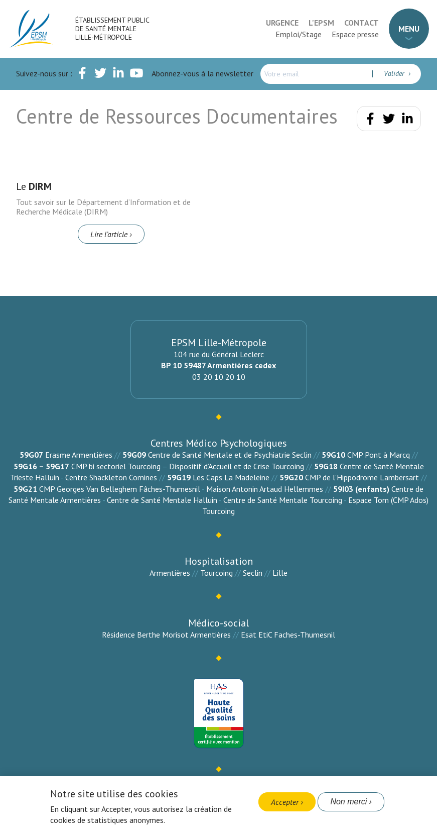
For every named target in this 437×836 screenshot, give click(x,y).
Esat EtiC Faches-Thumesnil (288, 635)
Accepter (285, 802)
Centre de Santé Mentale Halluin (162, 500)
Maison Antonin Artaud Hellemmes (264, 489)
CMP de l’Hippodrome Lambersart (362, 477)
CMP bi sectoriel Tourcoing (116, 466)
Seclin (252, 573)
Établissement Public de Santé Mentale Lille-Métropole (112, 28)
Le (34, 186)
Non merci (348, 801)
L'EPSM (321, 23)
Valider (395, 73)
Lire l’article (108, 234)
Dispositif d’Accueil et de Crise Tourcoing (236, 466)
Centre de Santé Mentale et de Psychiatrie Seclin (230, 455)
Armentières (170, 573)
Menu (408, 29)
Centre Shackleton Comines (111, 477)
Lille (279, 573)
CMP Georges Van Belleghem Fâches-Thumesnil (119, 489)
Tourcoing (216, 573)
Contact (361, 23)
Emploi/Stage (298, 34)
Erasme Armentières (78, 455)
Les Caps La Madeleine (231, 477)
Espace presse (355, 34)
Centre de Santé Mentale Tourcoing (282, 500)
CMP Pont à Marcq (378, 455)
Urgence (282, 23)
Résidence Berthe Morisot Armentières (166, 635)
